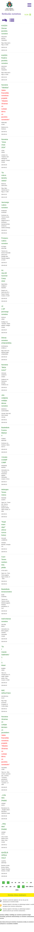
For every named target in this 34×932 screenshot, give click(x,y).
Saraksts (12, 20)
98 (12, 882)
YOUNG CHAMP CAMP (4, 460)
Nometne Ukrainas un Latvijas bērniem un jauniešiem (5, 725)
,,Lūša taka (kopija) (4, 797)
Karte (4, 20)
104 (2, 886)
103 (31, 882)
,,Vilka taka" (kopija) (4, 826)
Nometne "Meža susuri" (4, 367)
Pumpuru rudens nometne (4, 240)
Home (9, 5)
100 (19, 882)
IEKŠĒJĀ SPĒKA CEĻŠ (4, 855)
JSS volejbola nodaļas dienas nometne (4, 400)
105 (6, 886)
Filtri (27, 14)
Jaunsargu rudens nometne (5, 205)
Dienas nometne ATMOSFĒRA (6, 340)
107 (14, 886)
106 (10, 886)
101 (23, 882)
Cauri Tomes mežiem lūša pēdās (4, 562)
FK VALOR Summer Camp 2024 (4, 276)
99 (15, 882)
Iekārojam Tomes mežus (5, 492)
